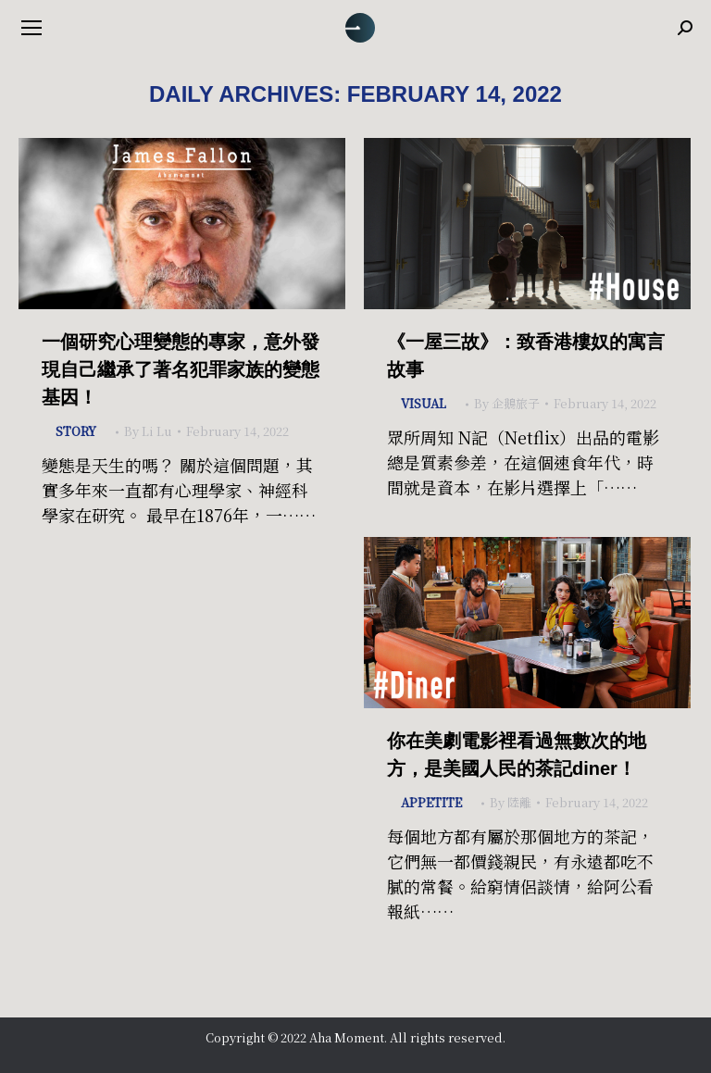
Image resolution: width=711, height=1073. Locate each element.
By (148, 431)
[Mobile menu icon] (31, 28)
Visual (423, 403)
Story (76, 431)
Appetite (431, 802)
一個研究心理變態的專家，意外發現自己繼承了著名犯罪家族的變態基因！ (180, 369)
